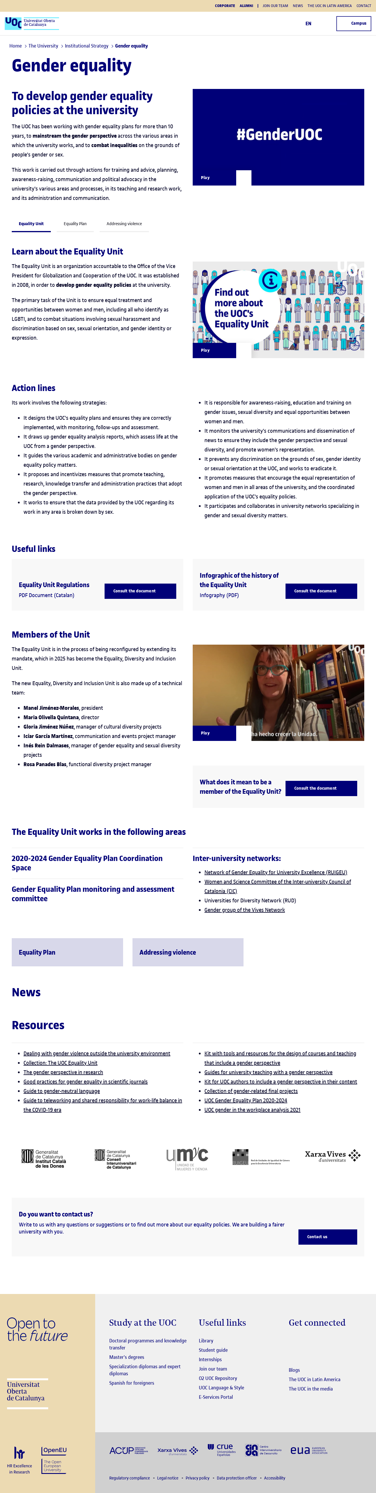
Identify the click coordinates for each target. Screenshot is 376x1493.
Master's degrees (126, 1357)
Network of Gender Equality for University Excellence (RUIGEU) (276, 872)
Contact (364, 5)
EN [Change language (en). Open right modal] (310, 23)
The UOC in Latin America (330, 5)
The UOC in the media (311, 1389)
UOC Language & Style (221, 1387)
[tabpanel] (188, 608)
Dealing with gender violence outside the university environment (97, 1053)
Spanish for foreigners (131, 1383)
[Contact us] (327, 1237)
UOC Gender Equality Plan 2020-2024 (245, 1100)
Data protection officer (237, 1478)
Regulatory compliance (130, 1478)
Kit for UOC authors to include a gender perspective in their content (280, 1081)
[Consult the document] (140, 591)
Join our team (275, 5)
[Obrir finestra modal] (222, 178)
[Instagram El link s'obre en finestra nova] (293, 1341)
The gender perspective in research (63, 1072)
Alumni (246, 6)
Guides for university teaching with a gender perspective (268, 1072)
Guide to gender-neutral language (62, 1091)
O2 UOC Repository (218, 1378)
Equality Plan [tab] (75, 224)
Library (206, 1340)
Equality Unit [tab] (31, 224)
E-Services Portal (216, 1397)
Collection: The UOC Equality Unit (61, 1062)
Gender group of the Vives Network (244, 909)
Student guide (213, 1350)
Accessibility (274, 1478)
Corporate (225, 6)
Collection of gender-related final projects (251, 1091)
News (298, 5)
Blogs (294, 1370)
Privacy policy (198, 1478)
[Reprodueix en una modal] (222, 350)
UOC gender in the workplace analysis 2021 (252, 1109)
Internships (210, 1359)
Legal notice (168, 1478)
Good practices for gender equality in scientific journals (86, 1081)
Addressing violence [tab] (124, 224)
